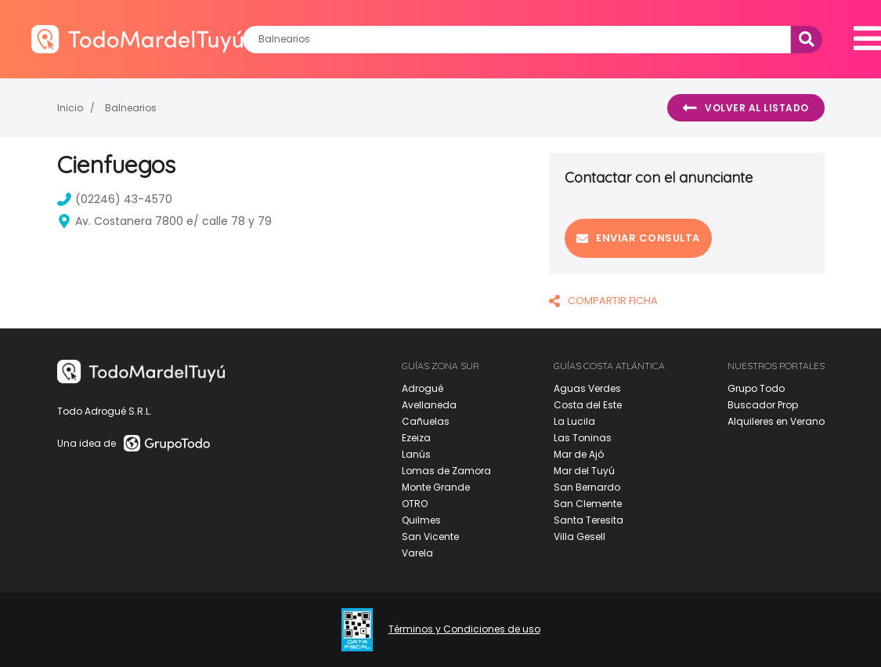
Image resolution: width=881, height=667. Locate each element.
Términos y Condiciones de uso (464, 629)
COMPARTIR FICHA (603, 300)
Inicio (70, 107)
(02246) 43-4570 (114, 199)
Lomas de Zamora (446, 470)
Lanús (416, 454)
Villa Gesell (579, 536)
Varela (417, 553)
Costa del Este (588, 404)
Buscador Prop (763, 404)
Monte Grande (436, 487)
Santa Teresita (588, 520)
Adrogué (422, 388)
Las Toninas (583, 437)
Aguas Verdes (587, 388)
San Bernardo (587, 487)
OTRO (415, 503)
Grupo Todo (756, 388)
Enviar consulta (638, 237)
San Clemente (588, 503)
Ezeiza (416, 437)
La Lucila (574, 421)
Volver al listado (746, 108)
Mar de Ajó (579, 454)
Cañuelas (426, 421)
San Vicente (430, 536)
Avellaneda (429, 404)
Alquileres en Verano (776, 421)
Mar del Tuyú (584, 470)
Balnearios (131, 107)
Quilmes (421, 520)
